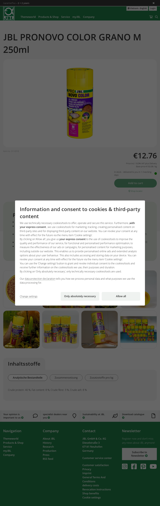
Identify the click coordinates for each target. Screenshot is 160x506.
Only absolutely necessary (80, 296)
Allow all (121, 296)
